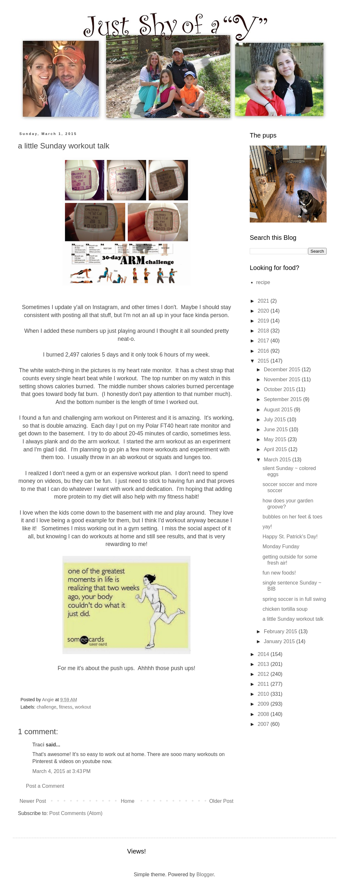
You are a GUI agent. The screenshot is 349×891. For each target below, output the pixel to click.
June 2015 (276, 429)
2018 (264, 330)
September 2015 (283, 399)
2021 (264, 301)
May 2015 (276, 439)
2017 (264, 340)
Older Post (221, 801)
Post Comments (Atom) (75, 813)
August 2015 (279, 409)
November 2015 (283, 379)
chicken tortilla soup (285, 609)
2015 (264, 361)
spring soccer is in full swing (294, 599)
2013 (264, 664)
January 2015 (280, 641)
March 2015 (278, 459)
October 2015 (280, 389)
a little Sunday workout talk (293, 619)
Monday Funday (281, 546)
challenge (46, 707)
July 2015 (275, 419)
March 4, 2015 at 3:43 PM (61, 771)
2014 (264, 654)
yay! (267, 526)
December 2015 (283, 369)
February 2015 (281, 631)
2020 (264, 311)
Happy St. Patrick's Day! (290, 536)
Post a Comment (45, 786)
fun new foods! (279, 573)
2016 (264, 351)
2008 (264, 714)
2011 (264, 684)
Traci (38, 744)
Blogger (205, 874)
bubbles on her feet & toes (292, 516)
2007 (264, 724)
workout (83, 707)
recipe (263, 282)
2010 (264, 694)
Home (127, 801)
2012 (264, 674)
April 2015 (276, 449)
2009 (264, 704)
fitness (65, 707)
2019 (264, 321)
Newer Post (33, 801)
